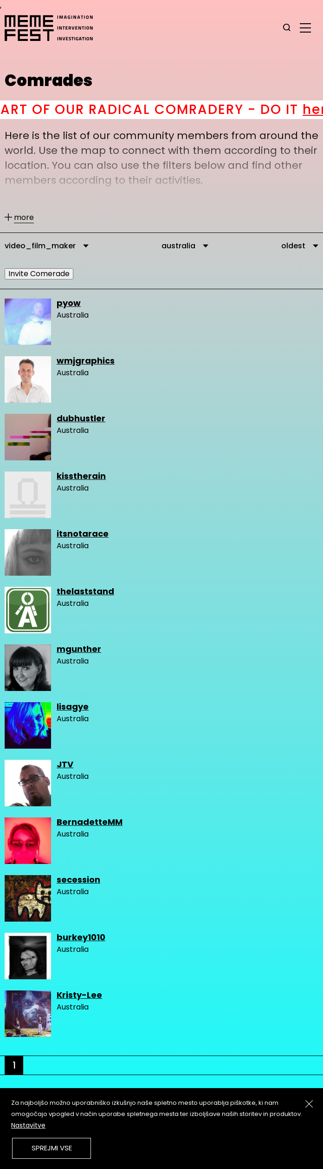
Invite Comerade (39, 273)
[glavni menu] (305, 27)
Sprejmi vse (52, 1148)
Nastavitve (28, 1125)
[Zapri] (309, 1104)
